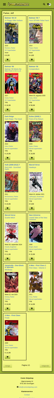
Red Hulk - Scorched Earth (13, 168)
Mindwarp (8, 270)
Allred (35, 98)
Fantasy (7, 299)
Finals (7, 318)
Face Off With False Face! (39, 20)
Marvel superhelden (11, 148)
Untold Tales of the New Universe (38, 218)
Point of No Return (36, 119)
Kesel (6, 98)
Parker (13, 48)
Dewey (7, 297)
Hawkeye (32, 167)
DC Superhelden (10, 50)
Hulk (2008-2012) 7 (12, 165)
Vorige (7, 366)
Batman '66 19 (10, 18)
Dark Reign (9, 116)
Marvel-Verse (34, 165)
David (36, 247)
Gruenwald (40, 196)
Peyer (31, 48)
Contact (27, 395)
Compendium (34, 69)
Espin (31, 146)
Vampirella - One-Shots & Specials (14, 266)
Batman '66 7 (34, 18)
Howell (7, 247)
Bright (31, 247)
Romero (7, 48)
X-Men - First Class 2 (37, 265)
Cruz (30, 297)
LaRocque (32, 196)
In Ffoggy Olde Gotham (14, 20)
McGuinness (9, 196)
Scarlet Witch (10, 218)
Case (31, 98)
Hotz (6, 146)
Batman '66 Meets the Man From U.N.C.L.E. (13, 70)
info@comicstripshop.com (28, 387)
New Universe (34, 215)
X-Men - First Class (12, 315)
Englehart (13, 247)
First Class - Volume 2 (37, 268)
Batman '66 (9, 66)
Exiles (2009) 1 (35, 116)
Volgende (45, 366)
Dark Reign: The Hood (13, 119)
